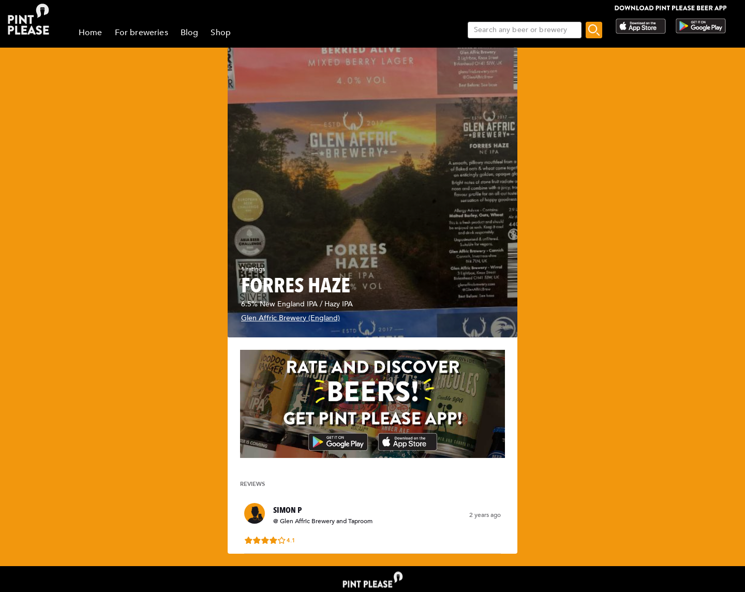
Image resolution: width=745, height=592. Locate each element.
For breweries (141, 32)
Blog (190, 32)
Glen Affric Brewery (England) (290, 318)
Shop (221, 32)
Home (90, 32)
